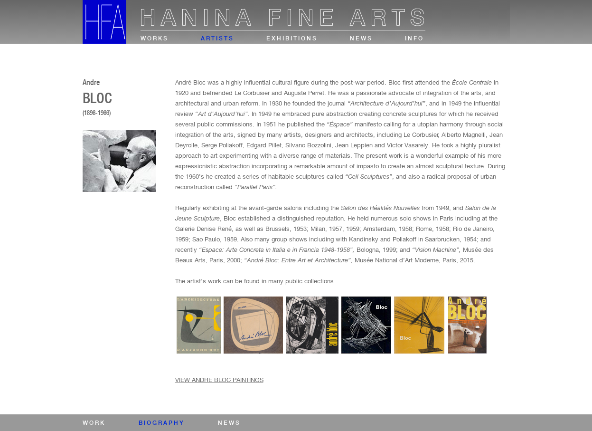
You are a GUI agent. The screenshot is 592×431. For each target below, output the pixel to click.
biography (162, 422)
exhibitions (292, 38)
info (414, 38)
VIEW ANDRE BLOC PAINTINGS (219, 379)
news (361, 38)
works (155, 38)
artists (217, 38)
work (94, 422)
